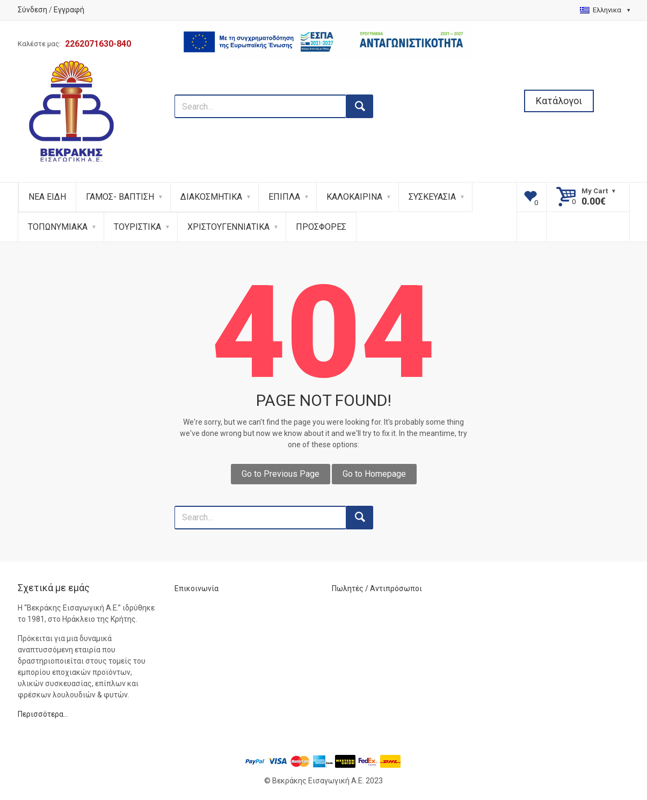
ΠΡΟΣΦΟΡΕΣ (321, 227)
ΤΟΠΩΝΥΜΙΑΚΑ (58, 227)
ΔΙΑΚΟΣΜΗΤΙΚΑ (211, 197)
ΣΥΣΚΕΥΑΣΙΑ (432, 197)
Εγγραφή (69, 9)
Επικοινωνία (197, 588)
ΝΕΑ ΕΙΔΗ (47, 197)
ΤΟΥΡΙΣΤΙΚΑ (137, 227)
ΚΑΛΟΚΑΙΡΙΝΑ (354, 197)
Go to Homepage (374, 474)
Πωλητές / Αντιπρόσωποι (377, 588)
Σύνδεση (32, 9)
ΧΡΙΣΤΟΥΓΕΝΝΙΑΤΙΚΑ (228, 227)
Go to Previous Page (280, 474)
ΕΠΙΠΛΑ (284, 197)
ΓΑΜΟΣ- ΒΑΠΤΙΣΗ (120, 197)
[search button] (359, 106)
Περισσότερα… (43, 714)
